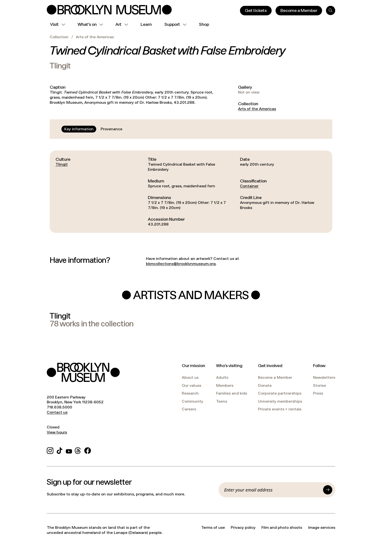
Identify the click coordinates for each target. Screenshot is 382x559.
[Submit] (327, 489)
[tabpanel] (191, 192)
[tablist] (93, 129)
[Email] (272, 489)
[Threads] (78, 450)
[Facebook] (87, 450)
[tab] (78, 129)
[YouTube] (69, 450)
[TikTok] (59, 450)
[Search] (330, 10)
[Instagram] (50, 450)
